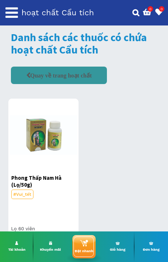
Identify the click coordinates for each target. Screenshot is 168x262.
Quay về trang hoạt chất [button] (61, 75)
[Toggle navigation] (11, 12)
